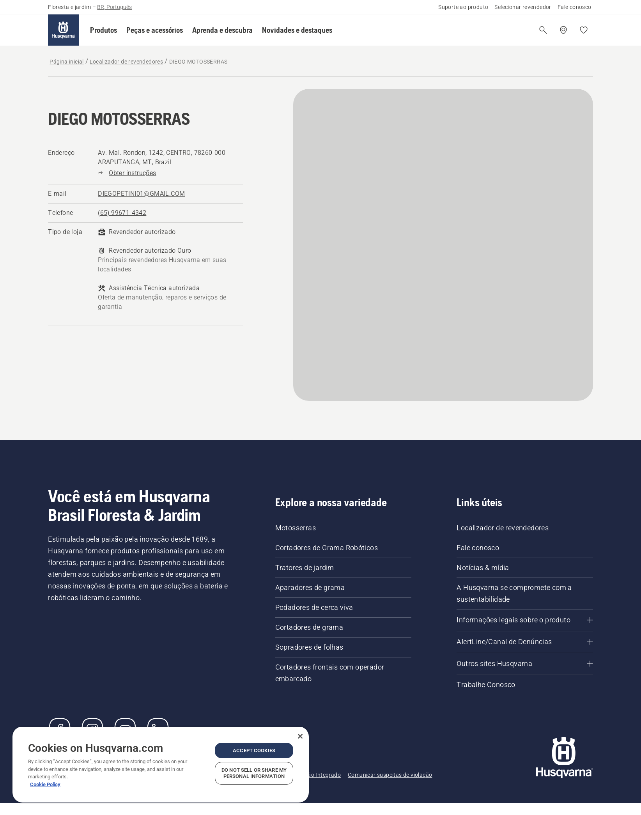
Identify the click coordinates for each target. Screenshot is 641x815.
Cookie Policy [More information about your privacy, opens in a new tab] (45, 784)
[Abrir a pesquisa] (543, 30)
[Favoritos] (583, 30)
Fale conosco (574, 7)
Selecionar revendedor (522, 7)
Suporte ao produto (463, 7)
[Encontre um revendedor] (563, 30)
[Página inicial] (63, 30)
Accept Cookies (254, 750)
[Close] (300, 736)
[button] (103, 30)
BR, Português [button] (114, 7)
